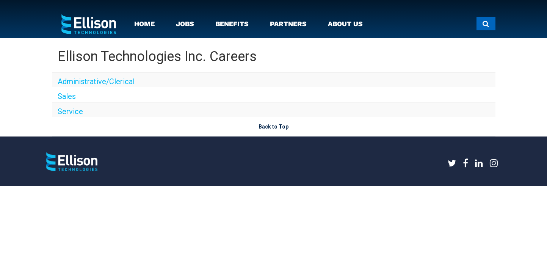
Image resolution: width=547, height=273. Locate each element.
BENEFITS (232, 24)
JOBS (185, 24)
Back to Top (273, 140)
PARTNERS (288, 24)
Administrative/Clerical (85, 82)
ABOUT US (345, 24)
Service (66, 121)
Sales (64, 101)
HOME (144, 24)
